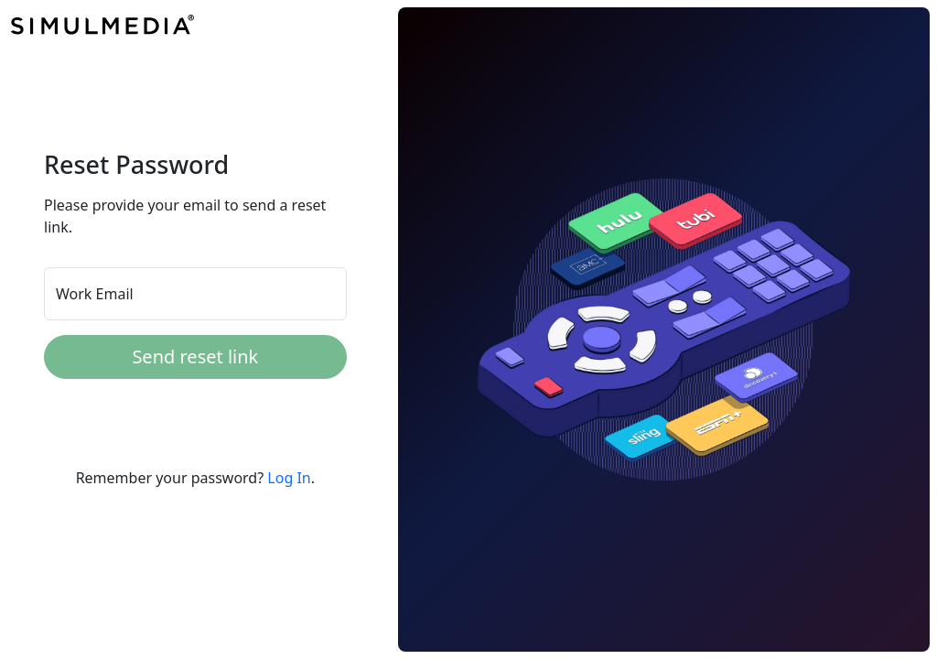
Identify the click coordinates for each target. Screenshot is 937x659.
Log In (288, 478)
